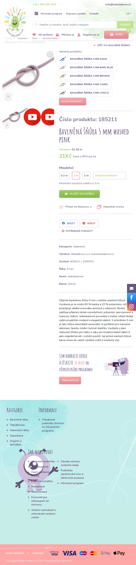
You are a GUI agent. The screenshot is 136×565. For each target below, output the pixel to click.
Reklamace (38, 486)
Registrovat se (88, 35)
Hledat (125, 25)
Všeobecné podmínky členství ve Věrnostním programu (53, 425)
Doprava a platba (76, 13)
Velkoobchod (39, 491)
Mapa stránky (15, 553)
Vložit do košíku (79, 194)
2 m (86, 175)
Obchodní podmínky (43, 461)
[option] (28, 76)
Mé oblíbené (42, 35)
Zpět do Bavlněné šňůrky (113, 45)
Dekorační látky (19, 430)
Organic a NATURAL (16, 442)
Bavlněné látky (19, 419)
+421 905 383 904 (44, 4)
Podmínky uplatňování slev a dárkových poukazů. (73, 474)
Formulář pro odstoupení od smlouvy (40, 501)
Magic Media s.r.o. (28, 560)
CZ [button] (128, 13)
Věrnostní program (48, 13)
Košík (116, 34)
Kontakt (94, 13)
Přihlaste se (70, 380)
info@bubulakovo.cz (118, 4)
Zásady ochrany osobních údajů (70, 463)
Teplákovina (17, 425)
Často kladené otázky (40, 473)
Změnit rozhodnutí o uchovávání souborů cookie (43, 513)
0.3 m (64, 175)
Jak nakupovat (39, 466)
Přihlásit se (65, 35)
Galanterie (22, 38)
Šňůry (34, 38)
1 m (76, 175)
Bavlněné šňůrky (50, 38)
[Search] (83, 24)
